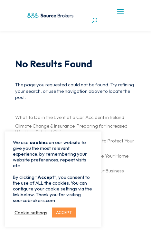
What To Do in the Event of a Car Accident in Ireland (69, 117)
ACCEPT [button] (64, 212)
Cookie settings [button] (30, 213)
